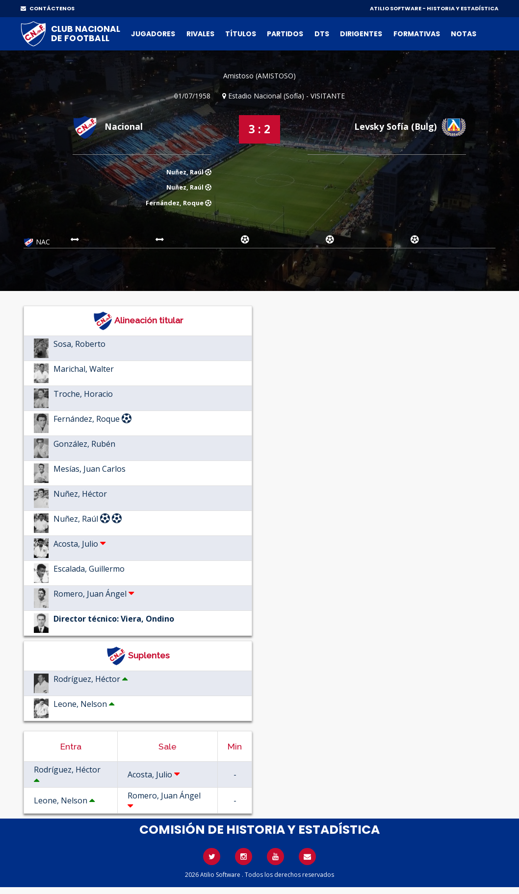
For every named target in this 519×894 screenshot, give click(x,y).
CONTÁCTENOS (48, 8)
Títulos (240, 34)
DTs (321, 34)
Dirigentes (361, 34)
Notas (463, 34)
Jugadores (153, 34)
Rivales (200, 34)
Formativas (416, 34)
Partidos (285, 34)
